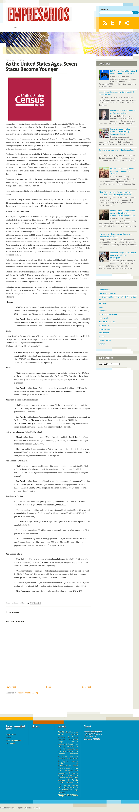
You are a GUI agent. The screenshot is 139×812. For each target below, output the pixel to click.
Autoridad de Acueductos (68, 778)
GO (135, 13)
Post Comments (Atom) (28, 693)
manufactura (104, 333)
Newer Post (11, 687)
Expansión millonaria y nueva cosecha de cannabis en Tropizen (122, 171)
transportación (105, 340)
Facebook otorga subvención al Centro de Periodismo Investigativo (123, 255)
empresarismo (104, 329)
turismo (102, 344)
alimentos (103, 311)
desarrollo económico (108, 322)
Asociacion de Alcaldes (68, 737)
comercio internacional (108, 314)
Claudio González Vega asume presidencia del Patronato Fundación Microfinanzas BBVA (122, 213)
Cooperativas (104, 290)
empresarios (104, 325)
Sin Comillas (10, 743)
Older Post (86, 687)
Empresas (68, 790)
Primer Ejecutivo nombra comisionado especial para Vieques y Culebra (121, 131)
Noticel (8, 737)
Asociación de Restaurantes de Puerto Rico (68, 765)
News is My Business (14, 740)
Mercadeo (103, 303)
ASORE (61, 731)
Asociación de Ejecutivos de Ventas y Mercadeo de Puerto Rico (68, 746)
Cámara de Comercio (107, 293)
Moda (101, 307)
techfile (102, 336)
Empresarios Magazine (15, 808)
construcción (104, 318)
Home (15, 27)
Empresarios (11, 734)
